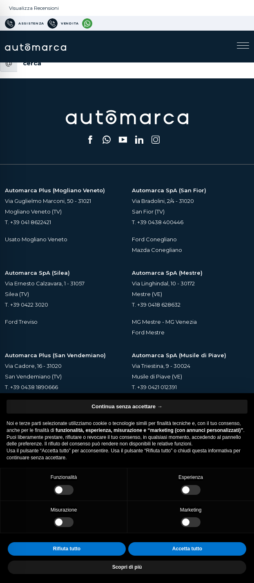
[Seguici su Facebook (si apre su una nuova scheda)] (90, 140)
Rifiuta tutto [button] (66, 549)
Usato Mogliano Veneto (36, 239)
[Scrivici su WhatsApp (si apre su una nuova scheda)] (106, 140)
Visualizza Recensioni (34, 8)
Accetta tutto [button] (187, 549)
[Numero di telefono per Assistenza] (24, 23)
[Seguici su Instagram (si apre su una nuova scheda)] (156, 140)
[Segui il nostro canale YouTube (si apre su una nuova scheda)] (123, 140)
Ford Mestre (148, 332)
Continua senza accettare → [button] (126, 406)
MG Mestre (146, 321)
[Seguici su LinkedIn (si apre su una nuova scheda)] (139, 140)
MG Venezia (181, 321)
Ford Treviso (21, 321)
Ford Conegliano (154, 239)
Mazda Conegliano (157, 250)
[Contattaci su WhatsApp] (87, 23)
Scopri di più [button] (127, 567)
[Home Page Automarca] (35, 46)
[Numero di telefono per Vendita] (63, 23)
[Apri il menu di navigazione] (243, 46)
